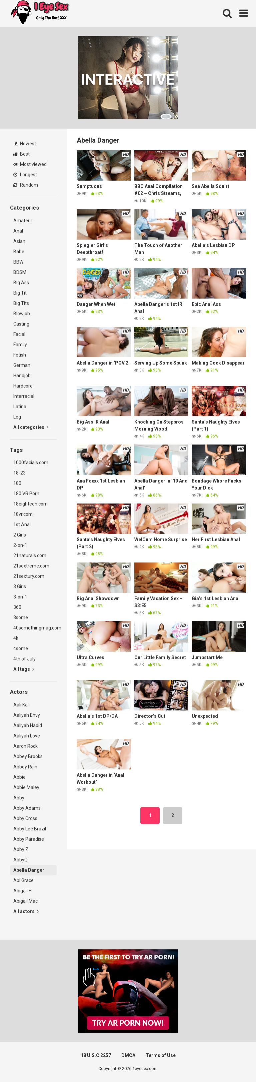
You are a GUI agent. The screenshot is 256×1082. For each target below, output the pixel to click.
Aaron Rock (25, 746)
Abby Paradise (28, 839)
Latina (19, 406)
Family (20, 344)
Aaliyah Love (26, 735)
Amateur (22, 220)
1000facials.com (30, 462)
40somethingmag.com (35, 627)
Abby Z (20, 849)
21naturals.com (29, 555)
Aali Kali (21, 704)
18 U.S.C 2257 (96, 1055)
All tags (23, 669)
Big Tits (21, 303)
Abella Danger (28, 870)
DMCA (128, 1055)
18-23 (19, 473)
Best (21, 154)
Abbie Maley (26, 787)
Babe (18, 251)
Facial (19, 334)
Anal (18, 231)
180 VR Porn (26, 493)
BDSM (19, 272)
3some (20, 617)
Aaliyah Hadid (27, 725)
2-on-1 (20, 545)
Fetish (19, 355)
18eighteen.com (30, 504)
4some (20, 648)
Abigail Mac (25, 901)
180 (17, 483)
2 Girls (19, 535)
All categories (30, 427)
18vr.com (23, 514)
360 (17, 607)
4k (15, 638)
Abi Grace (23, 880)
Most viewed (30, 164)
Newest (25, 143)
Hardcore (23, 386)
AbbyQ (20, 859)
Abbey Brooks (28, 756)
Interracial (23, 396)
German (21, 365)
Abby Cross (25, 818)
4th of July (24, 658)
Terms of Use (161, 1055)
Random (25, 185)
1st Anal (22, 524)
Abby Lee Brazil (29, 828)
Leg (17, 417)
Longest (25, 174)
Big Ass (21, 282)
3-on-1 (20, 596)
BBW (18, 262)
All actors (26, 911)
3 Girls (19, 586)
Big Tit (20, 293)
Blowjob (21, 313)
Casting (21, 324)
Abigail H (22, 890)
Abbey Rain (25, 766)
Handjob (22, 375)
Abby (18, 797)
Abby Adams (27, 808)
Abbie (19, 777)
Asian (19, 241)
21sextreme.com (31, 565)
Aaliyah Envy (26, 715)
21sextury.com (28, 576)
